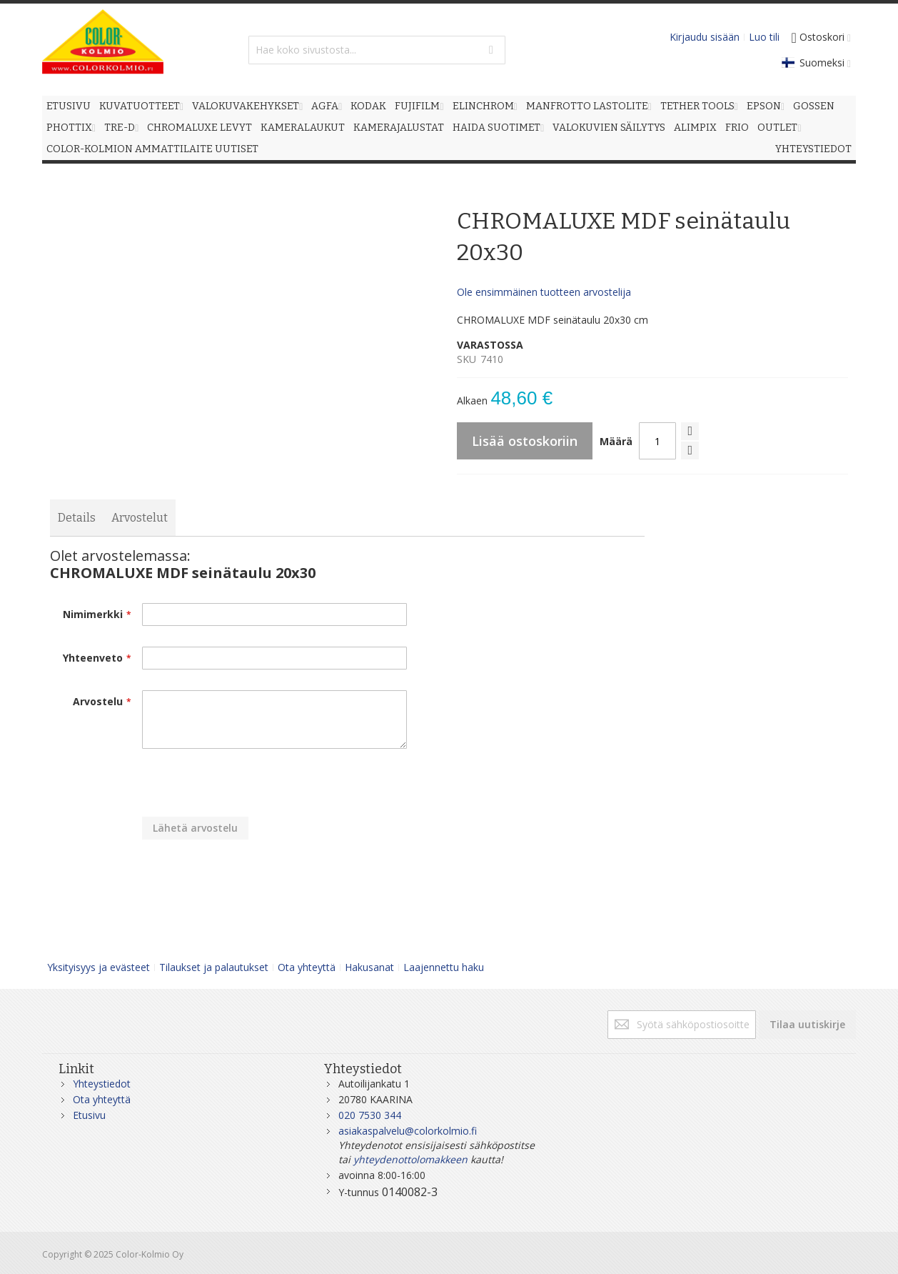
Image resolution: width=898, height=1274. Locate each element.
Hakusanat (369, 967)
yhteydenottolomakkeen (410, 1159)
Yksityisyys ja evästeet (98, 967)
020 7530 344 (369, 1115)
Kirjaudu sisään (705, 37)
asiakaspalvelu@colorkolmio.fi (407, 1131)
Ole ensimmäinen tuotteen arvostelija (544, 292)
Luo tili (764, 37)
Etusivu (89, 1115)
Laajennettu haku (443, 967)
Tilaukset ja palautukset (213, 967)
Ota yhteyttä (307, 967)
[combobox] (376, 50)
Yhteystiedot (102, 1083)
